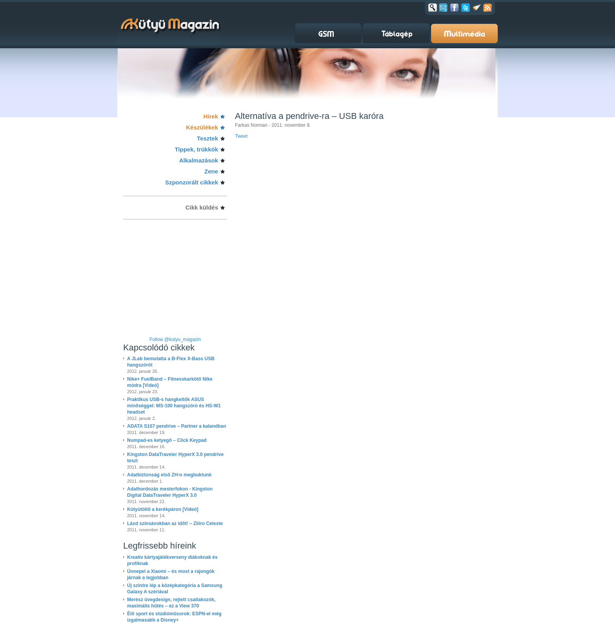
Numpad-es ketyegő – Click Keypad (167, 440)
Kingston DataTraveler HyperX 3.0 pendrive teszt (175, 457)
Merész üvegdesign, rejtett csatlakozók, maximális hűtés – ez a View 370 (171, 603)
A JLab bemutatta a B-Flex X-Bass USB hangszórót (171, 362)
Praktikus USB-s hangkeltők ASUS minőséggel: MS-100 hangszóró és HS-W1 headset (174, 406)
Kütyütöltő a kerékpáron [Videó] (162, 509)
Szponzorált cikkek (191, 182)
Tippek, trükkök (196, 149)
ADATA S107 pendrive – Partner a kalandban (176, 426)
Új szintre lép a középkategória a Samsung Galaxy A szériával (174, 589)
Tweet (241, 136)
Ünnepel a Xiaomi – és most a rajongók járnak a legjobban (171, 574)
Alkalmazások (198, 160)
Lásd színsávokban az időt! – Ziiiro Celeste (175, 523)
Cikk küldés (202, 207)
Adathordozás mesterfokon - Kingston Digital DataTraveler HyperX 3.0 (170, 492)
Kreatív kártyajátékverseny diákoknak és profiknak (172, 560)
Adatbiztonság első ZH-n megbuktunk (169, 475)
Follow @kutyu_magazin (175, 339)
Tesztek (207, 138)
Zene (211, 171)
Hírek (210, 116)
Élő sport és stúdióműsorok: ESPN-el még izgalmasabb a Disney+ (174, 617)
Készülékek (202, 127)
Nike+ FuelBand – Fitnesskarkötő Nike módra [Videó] (170, 382)
